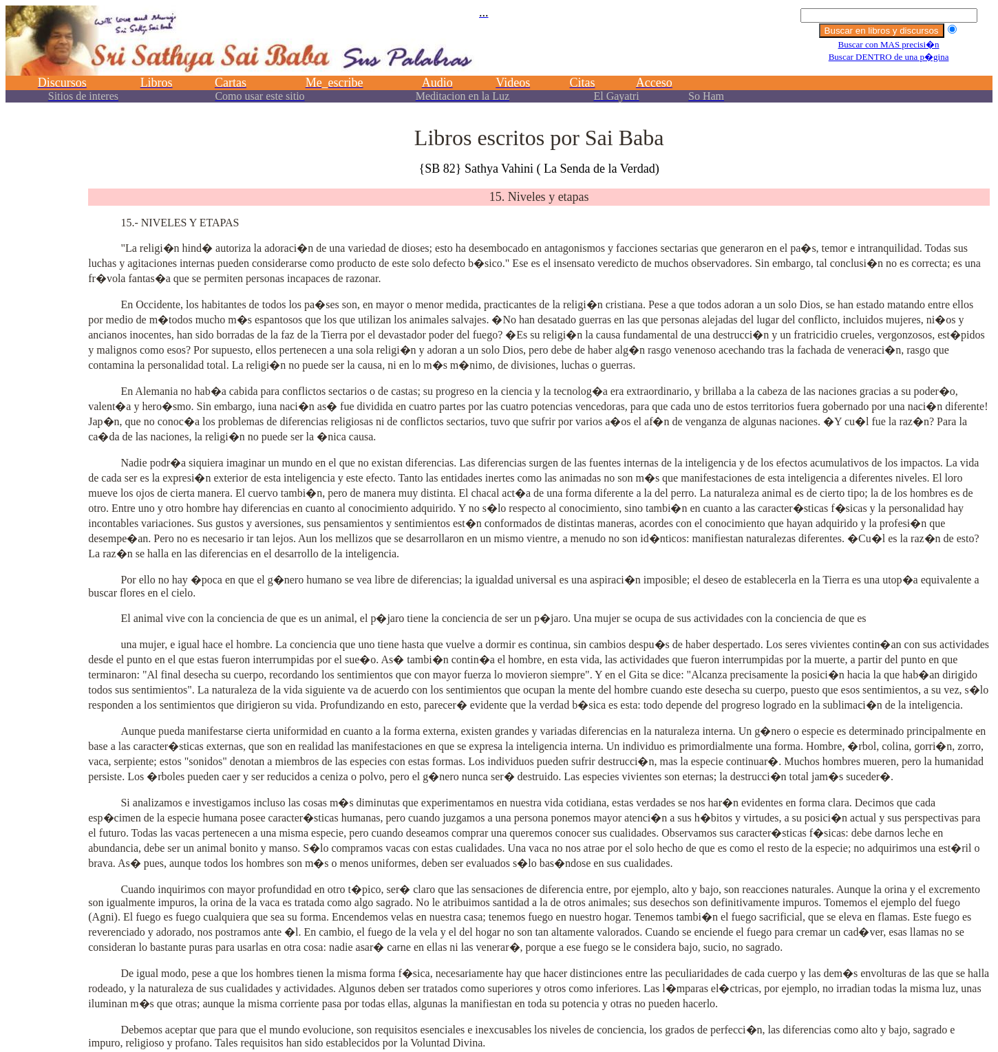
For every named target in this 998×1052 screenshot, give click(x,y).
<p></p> (499, 60)
